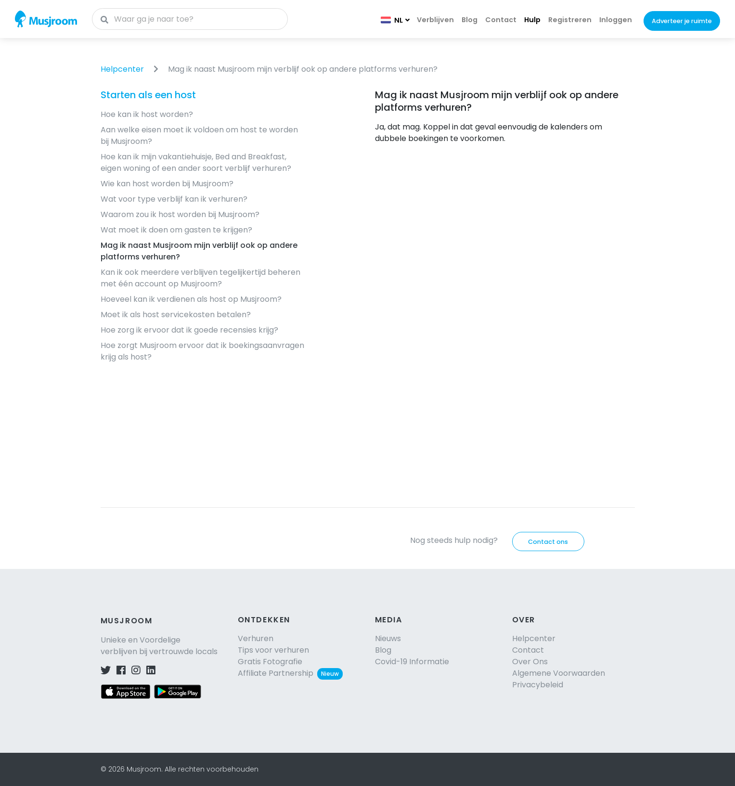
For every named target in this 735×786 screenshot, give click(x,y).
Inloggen (615, 20)
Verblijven (435, 20)
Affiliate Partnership (290, 673)
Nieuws (388, 638)
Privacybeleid (537, 684)
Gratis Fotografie (270, 661)
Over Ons (530, 661)
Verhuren (255, 638)
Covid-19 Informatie (412, 661)
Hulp (532, 20)
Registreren (570, 20)
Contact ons (548, 542)
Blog (469, 20)
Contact (500, 20)
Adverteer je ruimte (682, 21)
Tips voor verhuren (273, 650)
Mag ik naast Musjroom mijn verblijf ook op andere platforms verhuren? (303, 69)
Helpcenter (122, 69)
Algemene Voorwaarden (558, 673)
